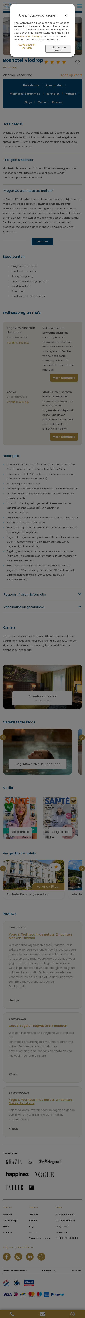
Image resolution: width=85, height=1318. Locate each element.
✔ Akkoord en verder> (58, 49)
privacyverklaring (30, 36)
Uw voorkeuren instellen (26, 46)
